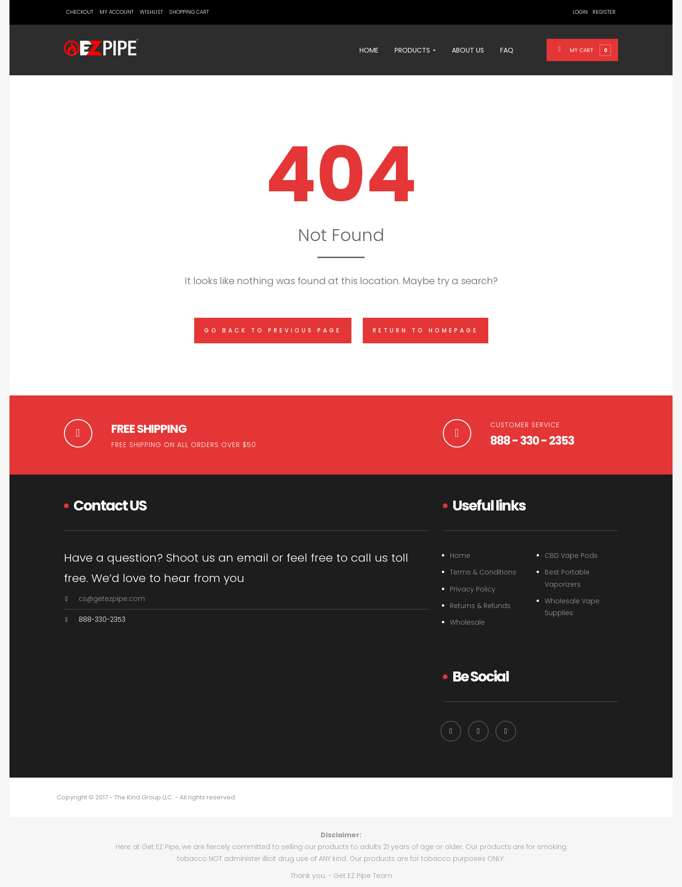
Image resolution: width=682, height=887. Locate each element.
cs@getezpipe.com (112, 598)
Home (368, 50)
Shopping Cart (189, 12)
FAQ (506, 50)
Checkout (79, 12)
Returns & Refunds (480, 605)
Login (580, 12)
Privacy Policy (472, 589)
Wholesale (467, 622)
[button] (588, 49)
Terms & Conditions (483, 572)
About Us (468, 50)
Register (604, 12)
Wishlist (151, 12)
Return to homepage (425, 330)
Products (415, 50)
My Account (116, 12)
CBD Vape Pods (571, 555)
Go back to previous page (272, 330)
